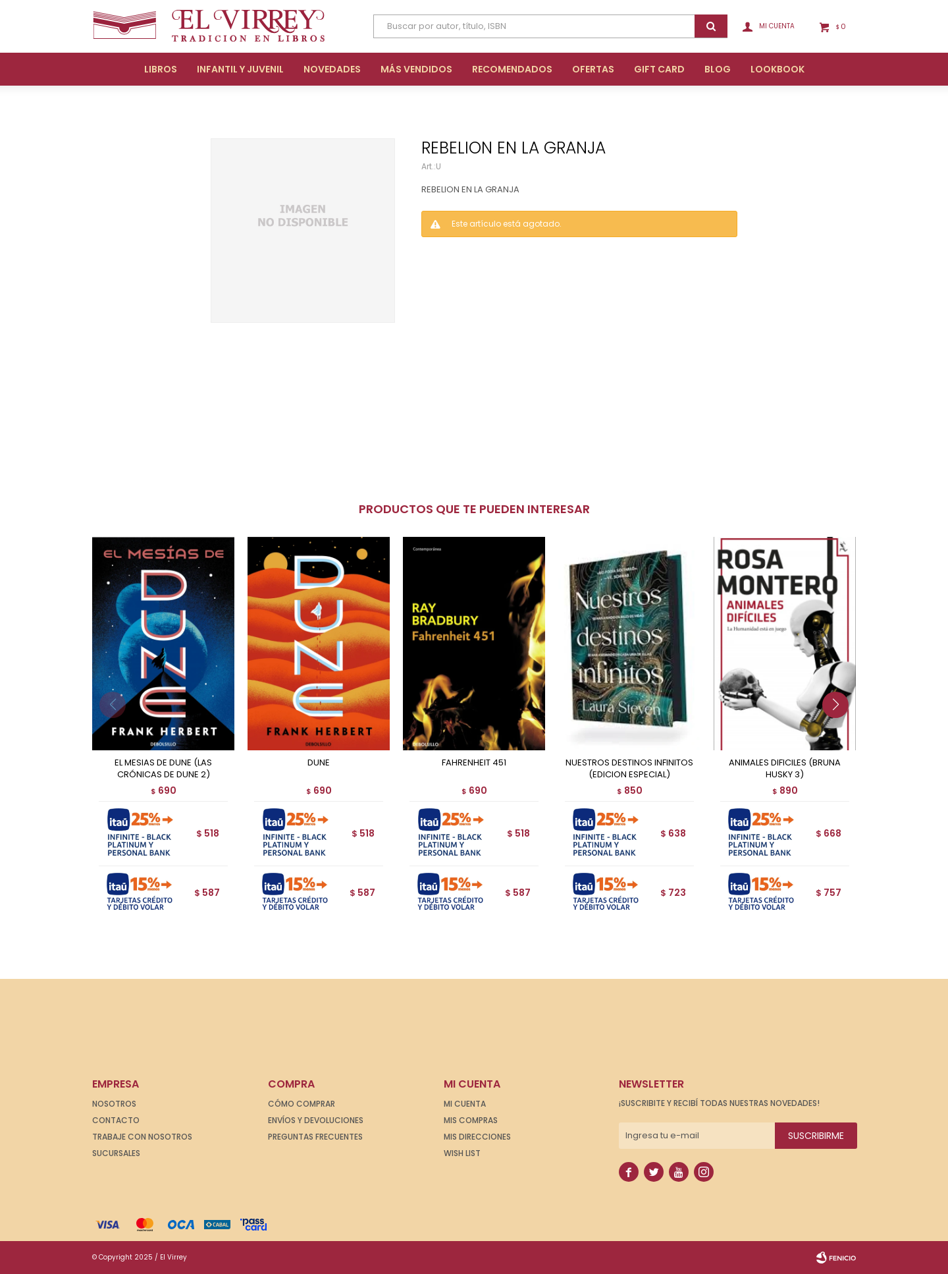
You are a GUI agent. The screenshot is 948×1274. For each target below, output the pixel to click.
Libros (160, 69)
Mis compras (471, 1120)
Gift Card (659, 69)
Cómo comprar (301, 1103)
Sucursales (116, 1153)
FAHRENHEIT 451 (474, 763)
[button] (840, 731)
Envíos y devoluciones (315, 1120)
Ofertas (593, 69)
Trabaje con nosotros (142, 1136)
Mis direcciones (477, 1136)
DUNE (318, 763)
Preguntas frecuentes (315, 1136)
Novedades (332, 69)
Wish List (462, 1153)
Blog (717, 69)
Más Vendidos (416, 69)
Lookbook (777, 69)
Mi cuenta (465, 1103)
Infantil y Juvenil (240, 69)
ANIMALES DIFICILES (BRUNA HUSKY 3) (785, 769)
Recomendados (512, 69)
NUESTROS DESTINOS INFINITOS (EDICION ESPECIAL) (629, 769)
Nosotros (114, 1103)
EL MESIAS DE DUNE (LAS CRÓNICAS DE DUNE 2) (163, 769)
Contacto (116, 1120)
